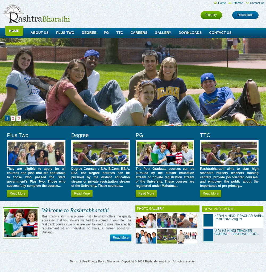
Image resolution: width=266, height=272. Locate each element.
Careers (138, 33)
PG (106, 33)
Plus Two (65, 33)
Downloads (245, 15)
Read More (17, 193)
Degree (89, 33)
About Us (40, 33)
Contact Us (257, 3)
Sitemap (237, 3)
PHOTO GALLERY (150, 209)
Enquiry (211, 15)
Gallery (163, 33)
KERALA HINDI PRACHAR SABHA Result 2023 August (239, 217)
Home (222, 3)
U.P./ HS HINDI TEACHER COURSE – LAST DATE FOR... (236, 232)
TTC (119, 33)
